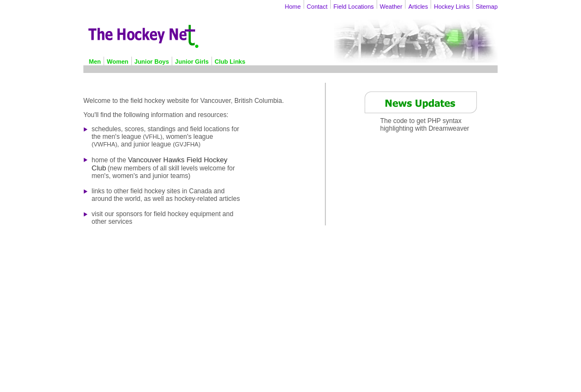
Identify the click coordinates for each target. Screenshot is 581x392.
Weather (391, 6)
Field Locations (354, 6)
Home (293, 6)
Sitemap (487, 6)
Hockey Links (451, 6)
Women (118, 61)
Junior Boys (152, 61)
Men (95, 61)
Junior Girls (192, 61)
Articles (418, 6)
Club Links (230, 61)
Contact (317, 6)
